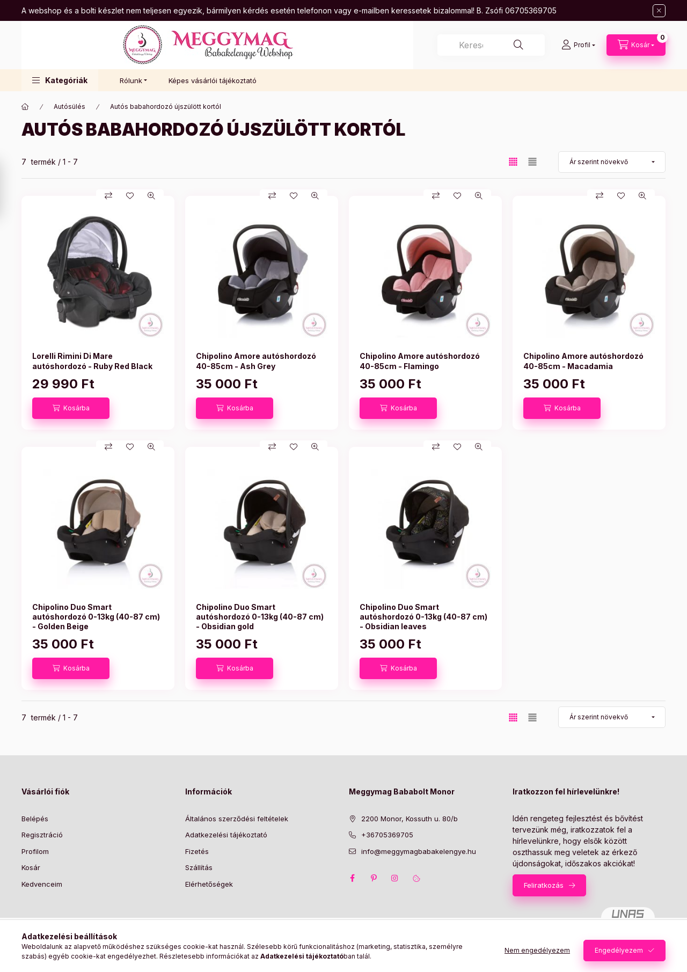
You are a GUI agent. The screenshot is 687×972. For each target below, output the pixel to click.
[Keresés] (518, 45)
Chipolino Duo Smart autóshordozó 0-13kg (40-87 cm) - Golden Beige (96, 616)
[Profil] (578, 45)
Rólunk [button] (131, 80)
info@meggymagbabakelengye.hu (418, 851)
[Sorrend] (612, 162)
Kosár (30, 867)
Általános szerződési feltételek (236, 818)
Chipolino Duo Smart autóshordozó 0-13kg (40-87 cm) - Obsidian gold (260, 616)
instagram (395, 878)
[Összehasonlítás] (108, 195)
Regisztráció (42, 834)
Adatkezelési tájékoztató (226, 834)
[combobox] (491, 45)
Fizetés (197, 851)
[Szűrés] (10, 189)
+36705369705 (387, 834)
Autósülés (69, 106)
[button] (59, 80)
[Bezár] (659, 10)
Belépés (34, 818)
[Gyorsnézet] (151, 195)
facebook (352, 878)
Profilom (35, 851)
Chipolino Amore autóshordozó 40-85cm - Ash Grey (256, 360)
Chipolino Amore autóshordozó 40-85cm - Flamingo (420, 360)
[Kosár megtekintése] (636, 45)
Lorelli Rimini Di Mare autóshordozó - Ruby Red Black (92, 360)
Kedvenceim (41, 884)
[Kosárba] (70, 408)
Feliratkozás (544, 885)
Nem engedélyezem (537, 950)
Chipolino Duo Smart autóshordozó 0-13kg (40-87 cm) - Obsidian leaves (423, 616)
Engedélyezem (619, 950)
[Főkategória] (25, 107)
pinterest (373, 878)
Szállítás (199, 867)
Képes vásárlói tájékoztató (213, 80)
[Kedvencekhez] (130, 195)
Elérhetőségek (209, 884)
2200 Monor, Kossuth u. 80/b (409, 818)
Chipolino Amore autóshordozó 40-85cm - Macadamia (583, 360)
